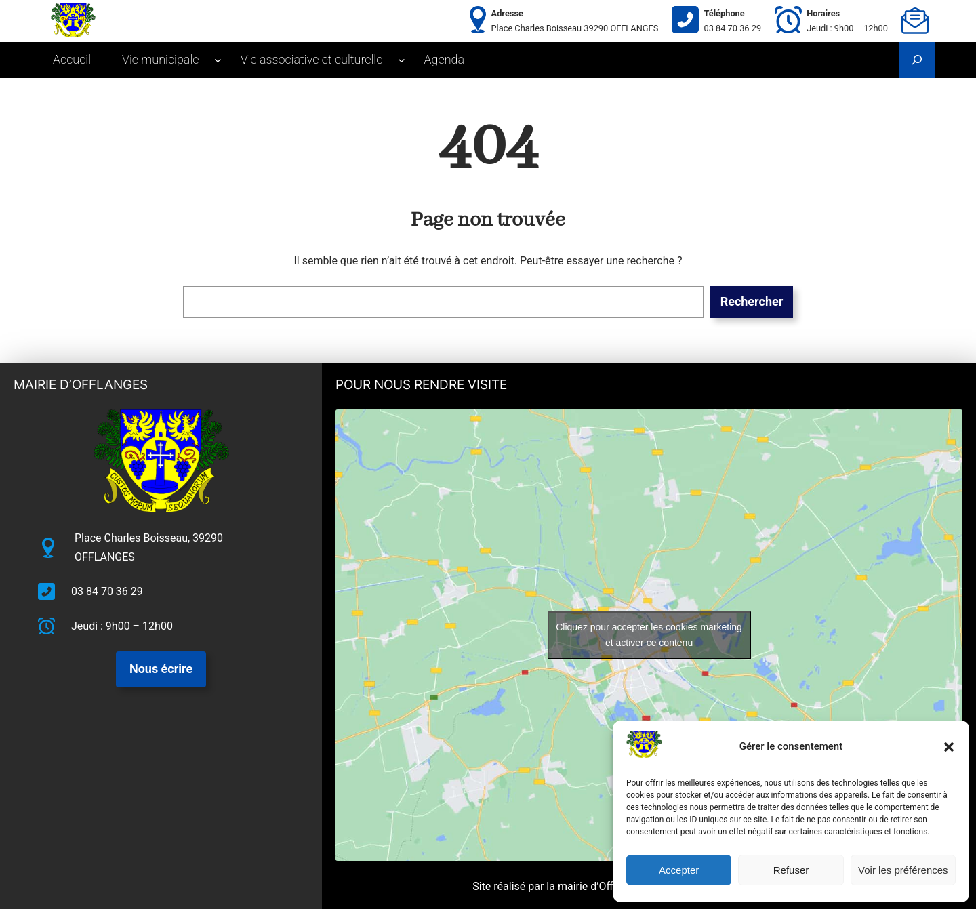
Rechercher (752, 301)
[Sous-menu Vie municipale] (218, 60)
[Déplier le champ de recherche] (917, 60)
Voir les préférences (903, 870)
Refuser (791, 870)
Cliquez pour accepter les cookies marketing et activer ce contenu (649, 635)
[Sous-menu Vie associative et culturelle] (401, 60)
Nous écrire (160, 669)
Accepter (679, 870)
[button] (949, 747)
